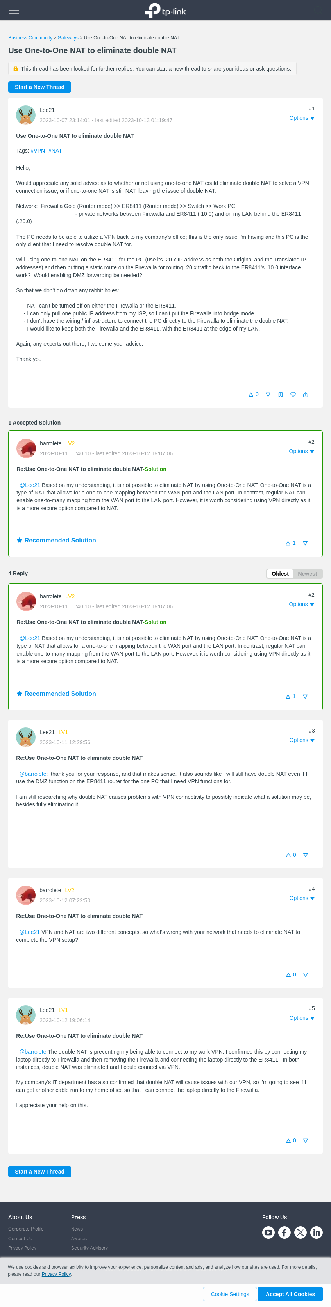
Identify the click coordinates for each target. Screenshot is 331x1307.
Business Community (30, 38)
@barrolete (32, 775)
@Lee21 (30, 485)
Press (78, 1217)
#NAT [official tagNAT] (55, 151)
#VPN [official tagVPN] (39, 151)
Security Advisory (89, 1248)
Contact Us (20, 1238)
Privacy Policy (22, 1248)
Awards (79, 1238)
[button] (305, 394)
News (77, 1229)
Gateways (68, 38)
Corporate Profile (26, 1229)
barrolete (50, 443)
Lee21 (47, 110)
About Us (20, 1217)
